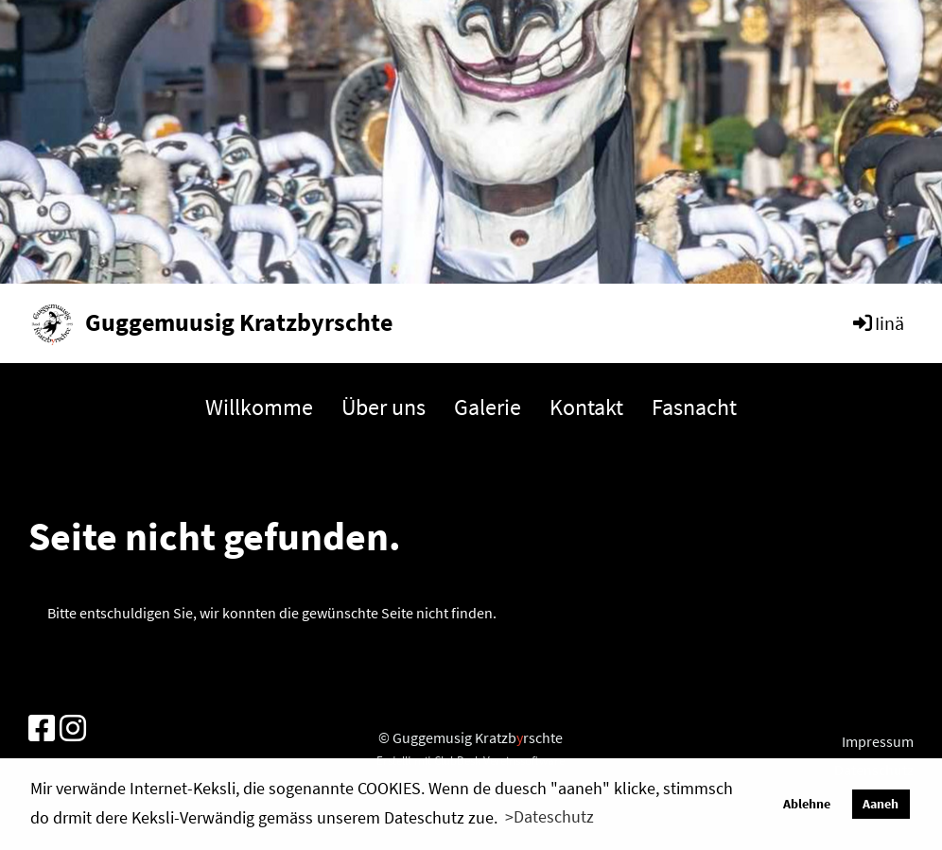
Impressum (878, 741)
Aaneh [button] (880, 803)
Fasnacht (694, 407)
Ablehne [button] (806, 803)
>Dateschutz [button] (549, 816)
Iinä (877, 323)
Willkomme (259, 407)
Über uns (383, 407)
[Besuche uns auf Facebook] (41, 729)
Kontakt (586, 407)
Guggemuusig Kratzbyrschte (238, 322)
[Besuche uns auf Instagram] (73, 729)
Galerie (487, 407)
